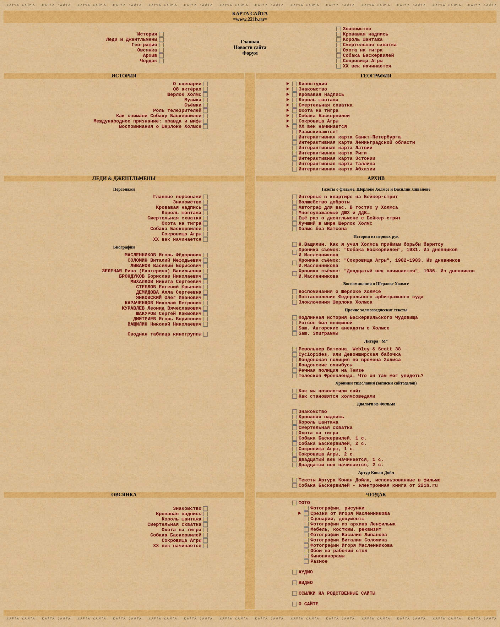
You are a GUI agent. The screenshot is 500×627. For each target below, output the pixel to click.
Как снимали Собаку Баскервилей (158, 116)
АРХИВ (376, 178)
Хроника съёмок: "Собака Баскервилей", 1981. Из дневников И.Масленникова (378, 252)
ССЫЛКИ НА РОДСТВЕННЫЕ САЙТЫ (337, 593)
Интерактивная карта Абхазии (337, 169)
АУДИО (306, 572)
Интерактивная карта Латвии (336, 148)
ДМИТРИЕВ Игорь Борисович (167, 319)
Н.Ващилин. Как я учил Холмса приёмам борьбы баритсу (371, 244)
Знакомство (357, 29)
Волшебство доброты (324, 202)
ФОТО (304, 503)
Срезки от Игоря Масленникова (350, 513)
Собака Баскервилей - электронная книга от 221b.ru (368, 485)
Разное (318, 561)
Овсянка (147, 50)
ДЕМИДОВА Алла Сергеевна (168, 292)
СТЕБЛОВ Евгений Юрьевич (168, 287)
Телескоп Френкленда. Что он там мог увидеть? (361, 375)
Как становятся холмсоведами (337, 396)
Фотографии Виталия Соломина (348, 540)
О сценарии (187, 84)
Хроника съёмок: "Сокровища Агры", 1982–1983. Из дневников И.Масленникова (380, 263)
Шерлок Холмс (184, 94)
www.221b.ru (250, 19)
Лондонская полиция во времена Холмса (350, 359)
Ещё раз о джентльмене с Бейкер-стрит (350, 218)
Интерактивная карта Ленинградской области (357, 142)
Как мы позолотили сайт (330, 391)
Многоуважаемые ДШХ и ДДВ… (334, 213)
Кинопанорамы (327, 556)
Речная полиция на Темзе (331, 370)
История (147, 34)
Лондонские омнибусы (326, 365)
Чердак (148, 61)
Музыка (192, 100)
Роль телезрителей (177, 110)
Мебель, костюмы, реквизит (345, 529)
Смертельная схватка (370, 45)
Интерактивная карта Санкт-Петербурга (350, 137)
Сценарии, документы (337, 519)
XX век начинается (367, 66)
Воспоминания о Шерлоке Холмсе (160, 126)
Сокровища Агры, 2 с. (327, 454)
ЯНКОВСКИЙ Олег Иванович (168, 297)
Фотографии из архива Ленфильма (353, 524)
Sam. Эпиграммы (318, 333)
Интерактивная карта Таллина (337, 164)
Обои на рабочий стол (338, 551)
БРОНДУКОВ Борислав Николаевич (160, 276)
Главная (250, 41)
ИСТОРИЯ (124, 75)
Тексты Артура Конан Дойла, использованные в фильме (370, 480)
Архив (150, 55)
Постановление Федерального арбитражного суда (361, 297)
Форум (250, 53)
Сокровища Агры (362, 61)
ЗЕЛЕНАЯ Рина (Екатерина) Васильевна (151, 271)
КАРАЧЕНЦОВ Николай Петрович (163, 303)
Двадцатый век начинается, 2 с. (341, 465)
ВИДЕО (306, 582)
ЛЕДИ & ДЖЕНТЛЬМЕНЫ (124, 178)
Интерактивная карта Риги (333, 153)
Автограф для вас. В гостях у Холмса (348, 207)
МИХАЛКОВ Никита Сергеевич (165, 281)
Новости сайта (250, 47)
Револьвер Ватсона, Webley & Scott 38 (350, 349)
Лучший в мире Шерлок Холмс (336, 223)
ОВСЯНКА (124, 494)
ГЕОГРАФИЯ (375, 75)
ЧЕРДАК (376, 494)
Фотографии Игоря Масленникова (351, 545)
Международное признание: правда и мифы (147, 121)
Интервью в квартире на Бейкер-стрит (348, 197)
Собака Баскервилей (368, 55)
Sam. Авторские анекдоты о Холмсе (344, 328)
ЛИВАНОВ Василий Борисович (165, 265)
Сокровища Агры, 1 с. (327, 449)
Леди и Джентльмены (131, 39)
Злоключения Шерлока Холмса (336, 302)
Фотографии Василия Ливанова (348, 535)
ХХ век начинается (323, 126)
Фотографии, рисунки (337, 508)
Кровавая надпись (365, 34)
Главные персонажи (177, 197)
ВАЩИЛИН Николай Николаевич (164, 324)
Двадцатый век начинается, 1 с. (341, 459)
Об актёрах (187, 89)
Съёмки (192, 105)
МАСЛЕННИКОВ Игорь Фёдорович (163, 255)
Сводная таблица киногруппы (164, 334)
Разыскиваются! (318, 132)
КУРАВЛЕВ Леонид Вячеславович (161, 308)
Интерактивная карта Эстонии (337, 158)
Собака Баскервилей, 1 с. (333, 438)
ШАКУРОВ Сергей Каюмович (168, 313)
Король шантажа (362, 39)
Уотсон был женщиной (326, 323)
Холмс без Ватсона (323, 228)
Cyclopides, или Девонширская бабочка (350, 354)
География (144, 45)
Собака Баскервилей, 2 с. (333, 443)
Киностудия (313, 84)
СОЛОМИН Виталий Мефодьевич (164, 260)
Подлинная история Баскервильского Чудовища (358, 317)
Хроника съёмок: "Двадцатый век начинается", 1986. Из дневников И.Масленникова (387, 273)
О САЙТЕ (309, 604)
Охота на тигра (362, 50)
